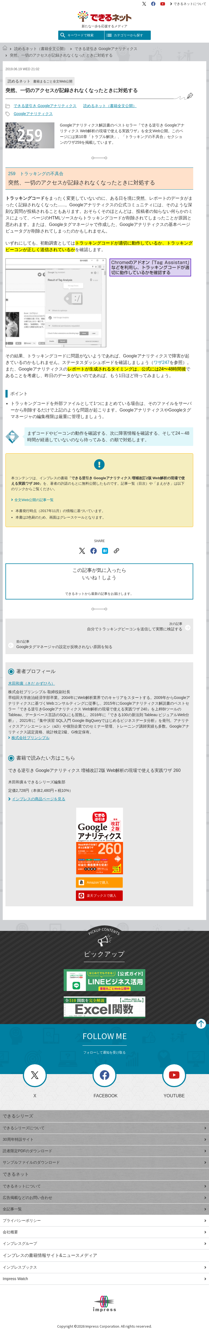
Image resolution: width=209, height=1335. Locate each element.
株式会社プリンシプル (30, 738)
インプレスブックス (104, 1267)
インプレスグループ (104, 1243)
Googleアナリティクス (33, 113)
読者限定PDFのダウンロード (104, 1151)
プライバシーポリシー (104, 1220)
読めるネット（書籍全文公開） (40, 48)
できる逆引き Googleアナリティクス (106, 48)
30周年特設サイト (104, 1139)
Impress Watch (104, 1279)
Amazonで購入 (98, 882)
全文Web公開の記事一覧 (34, 500)
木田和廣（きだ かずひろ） (31, 683)
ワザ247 (161, 362)
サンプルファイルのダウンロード (104, 1162)
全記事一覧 (104, 1209)
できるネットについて (188, 4)
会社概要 (104, 1232)
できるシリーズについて (104, 1128)
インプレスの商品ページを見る (36, 799)
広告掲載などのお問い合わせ (104, 1197)
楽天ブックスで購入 (101, 896)
